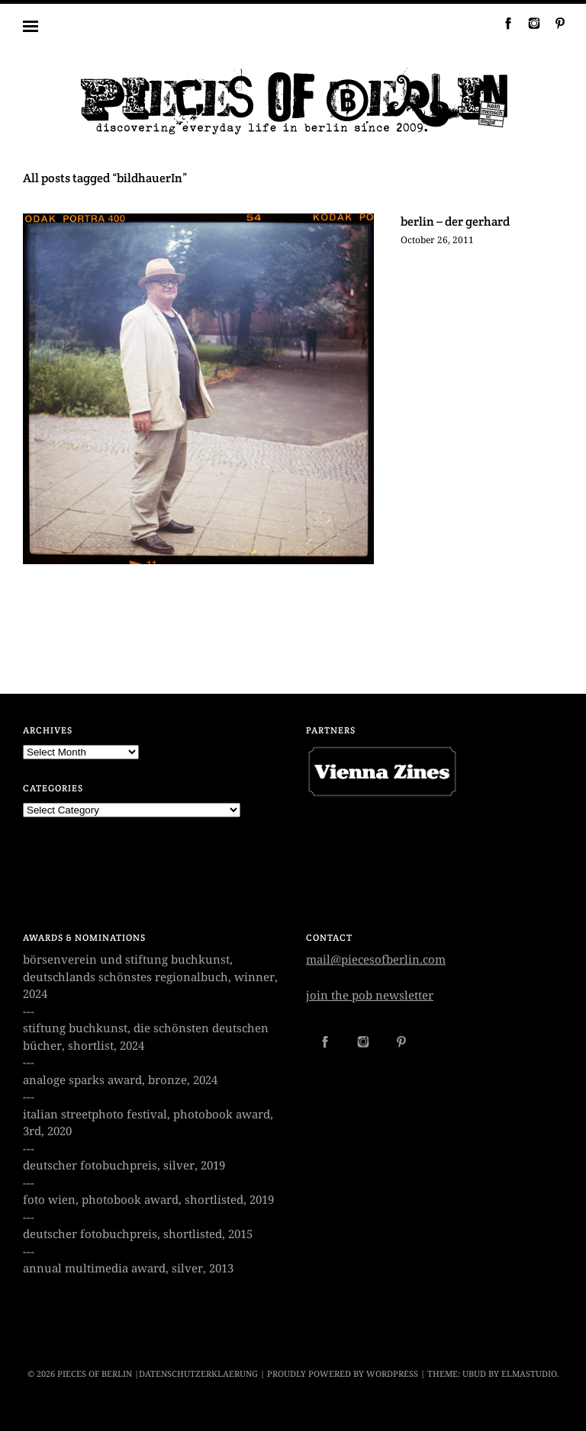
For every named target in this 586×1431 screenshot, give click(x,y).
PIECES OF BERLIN (94, 1374)
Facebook (502, 23)
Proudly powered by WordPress (342, 1374)
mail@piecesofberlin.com (376, 960)
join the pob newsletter (369, 996)
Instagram (528, 23)
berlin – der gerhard (455, 221)
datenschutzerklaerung (198, 1374)
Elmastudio (529, 1374)
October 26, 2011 (437, 240)
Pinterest (554, 23)
